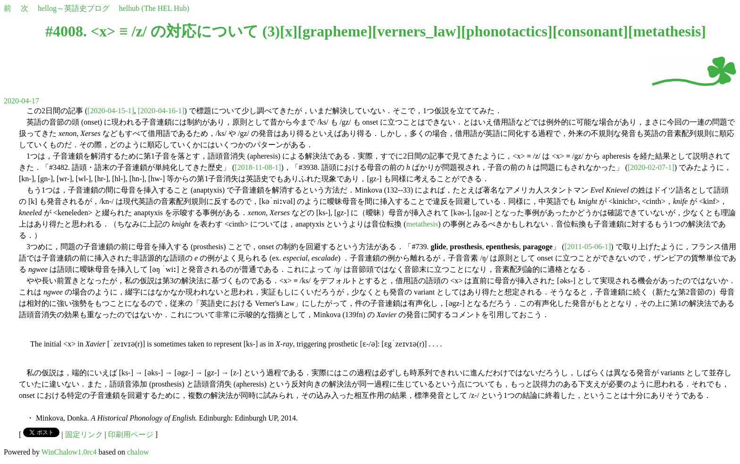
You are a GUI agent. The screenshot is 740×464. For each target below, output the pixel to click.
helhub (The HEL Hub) (154, 8)
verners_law (416, 31)
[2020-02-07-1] (651, 167)
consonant (590, 31)
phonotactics (506, 31)
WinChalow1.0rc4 (69, 452)
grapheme (335, 31)
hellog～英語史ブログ (73, 8)
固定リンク (84, 434)
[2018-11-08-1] (258, 167)
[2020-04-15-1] (110, 111)
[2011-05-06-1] (587, 247)
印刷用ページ (130, 434)
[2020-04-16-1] (161, 111)
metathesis (667, 31)
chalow (138, 452)
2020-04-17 (21, 101)
